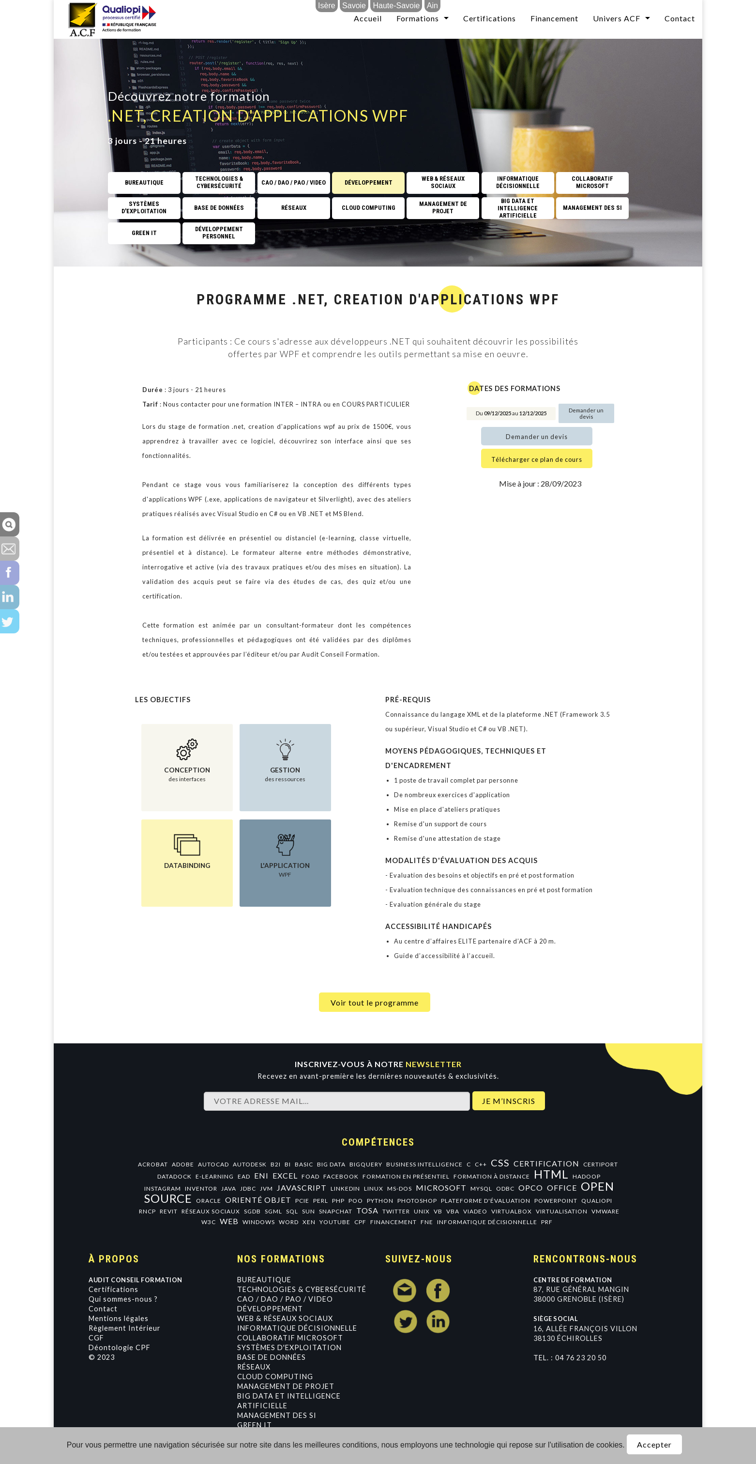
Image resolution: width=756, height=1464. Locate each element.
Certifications (489, 18)
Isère (326, 5)
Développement (270, 1309)
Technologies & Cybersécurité (301, 1289)
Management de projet (285, 1386)
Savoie (354, 5)
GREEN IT (254, 1425)
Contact (680, 18)
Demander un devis (586, 413)
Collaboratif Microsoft (290, 1338)
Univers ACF (616, 18)
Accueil (368, 18)
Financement (554, 18)
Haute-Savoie (396, 5)
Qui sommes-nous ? (123, 1299)
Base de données (271, 1357)
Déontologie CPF (120, 1347)
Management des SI (277, 1415)
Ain (432, 5)
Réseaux (254, 1367)
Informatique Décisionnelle (297, 1328)
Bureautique (264, 1279)
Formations (417, 18)
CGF (96, 1338)
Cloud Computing (275, 1376)
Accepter (654, 1444)
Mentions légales (119, 1318)
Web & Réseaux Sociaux (285, 1318)
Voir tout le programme (375, 1002)
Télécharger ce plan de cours (536, 459)
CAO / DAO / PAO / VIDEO (285, 1299)
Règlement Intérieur (125, 1328)
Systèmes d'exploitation (289, 1347)
